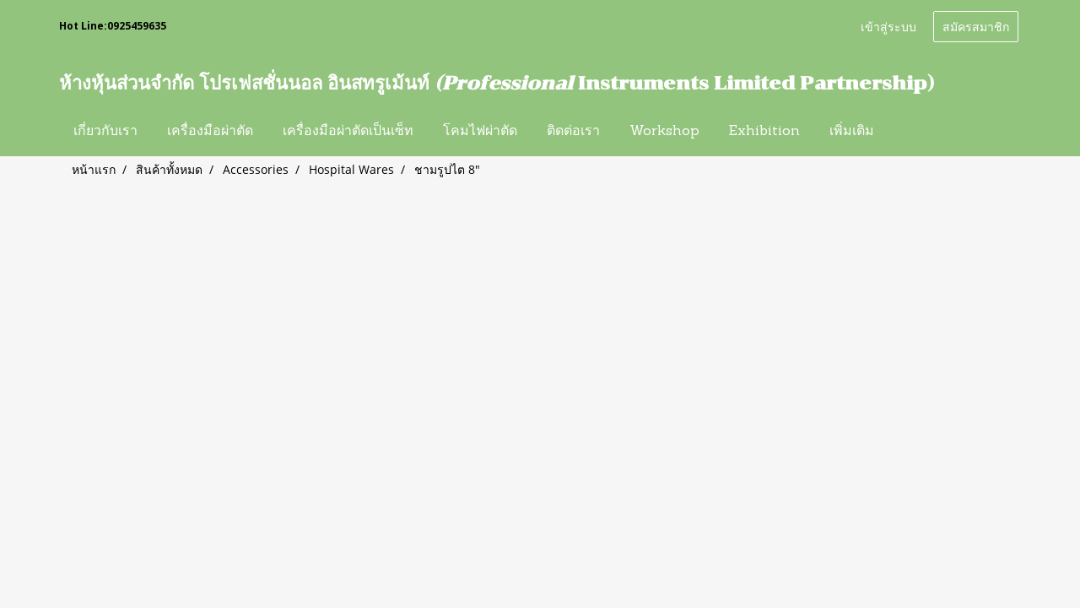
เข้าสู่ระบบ (888, 26)
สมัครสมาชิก (975, 26)
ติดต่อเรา (573, 131)
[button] (903, 131)
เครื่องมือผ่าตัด (210, 131)
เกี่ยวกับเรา (105, 131)
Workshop (664, 131)
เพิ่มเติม (851, 131)
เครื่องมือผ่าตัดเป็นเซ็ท (348, 131)
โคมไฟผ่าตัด (480, 131)
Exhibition (764, 131)
